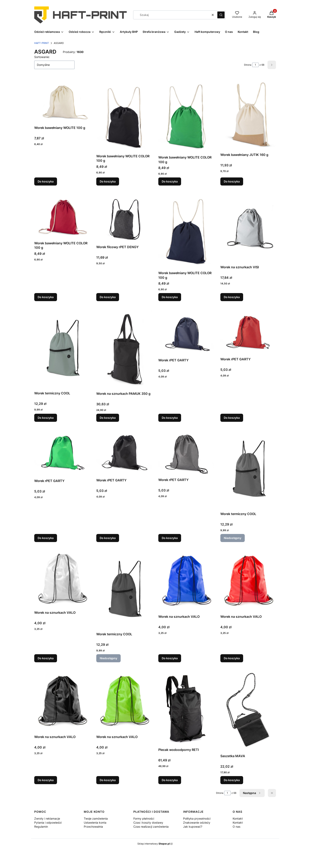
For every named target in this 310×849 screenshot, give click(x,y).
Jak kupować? (192, 826)
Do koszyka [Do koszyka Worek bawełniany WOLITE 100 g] (46, 181)
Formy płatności (143, 818)
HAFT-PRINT (41, 43)
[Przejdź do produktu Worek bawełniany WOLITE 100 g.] (62, 100)
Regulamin (41, 826)
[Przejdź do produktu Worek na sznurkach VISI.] (248, 227)
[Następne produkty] (252, 793)
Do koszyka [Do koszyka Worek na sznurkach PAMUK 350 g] (108, 417)
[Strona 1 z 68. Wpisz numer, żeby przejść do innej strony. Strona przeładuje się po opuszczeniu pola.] (255, 65)
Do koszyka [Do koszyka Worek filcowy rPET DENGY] (108, 297)
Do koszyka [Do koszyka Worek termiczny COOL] (46, 417)
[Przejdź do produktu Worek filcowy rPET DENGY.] (124, 217)
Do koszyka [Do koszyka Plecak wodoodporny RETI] (170, 780)
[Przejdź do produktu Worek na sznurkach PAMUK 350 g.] (124, 349)
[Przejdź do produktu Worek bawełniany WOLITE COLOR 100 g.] (124, 114)
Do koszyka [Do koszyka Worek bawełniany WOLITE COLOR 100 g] (108, 181)
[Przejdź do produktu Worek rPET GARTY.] (186, 332)
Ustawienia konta (95, 822)
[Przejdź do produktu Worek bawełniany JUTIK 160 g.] (248, 114)
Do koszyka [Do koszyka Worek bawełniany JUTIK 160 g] (232, 181)
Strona (247, 64)
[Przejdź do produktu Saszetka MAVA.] (248, 710)
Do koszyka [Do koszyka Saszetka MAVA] (232, 780)
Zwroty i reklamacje (47, 818)
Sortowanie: (42, 57)
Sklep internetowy (153, 843)
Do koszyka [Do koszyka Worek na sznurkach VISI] (232, 297)
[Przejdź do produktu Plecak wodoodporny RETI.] (186, 707)
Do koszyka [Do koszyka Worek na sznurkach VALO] (46, 658)
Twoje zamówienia (96, 818)
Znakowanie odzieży (196, 822)
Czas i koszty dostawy (148, 822)
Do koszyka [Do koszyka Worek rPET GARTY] (170, 417)
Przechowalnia (93, 826)
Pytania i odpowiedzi (48, 822)
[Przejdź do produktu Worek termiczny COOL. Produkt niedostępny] (248, 469)
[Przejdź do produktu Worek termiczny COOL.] (62, 348)
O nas (236, 826)
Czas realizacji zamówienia (151, 826)
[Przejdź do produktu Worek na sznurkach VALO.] (62, 578)
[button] (221, 14)
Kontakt (238, 818)
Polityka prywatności (196, 818)
